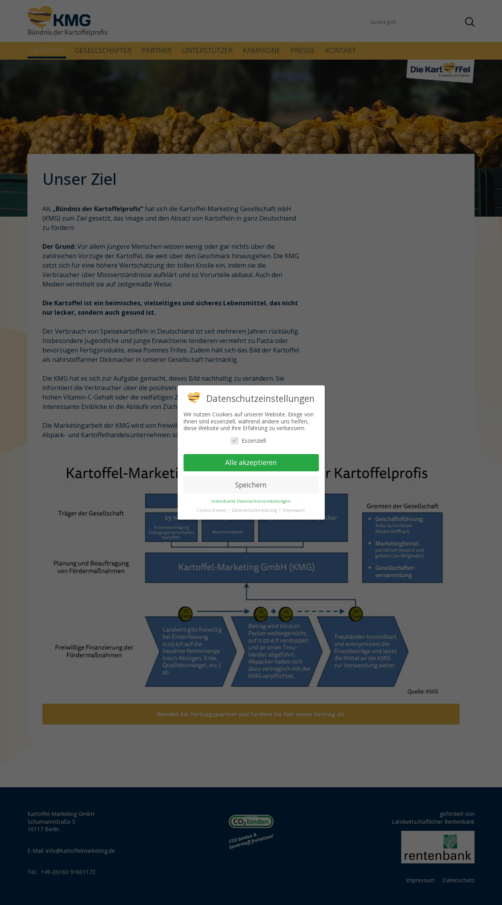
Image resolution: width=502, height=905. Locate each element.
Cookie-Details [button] (211, 510)
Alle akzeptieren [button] (251, 462)
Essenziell (248, 440)
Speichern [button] (251, 484)
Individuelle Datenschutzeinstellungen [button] (251, 501)
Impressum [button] (294, 510)
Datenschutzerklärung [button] (255, 510)
